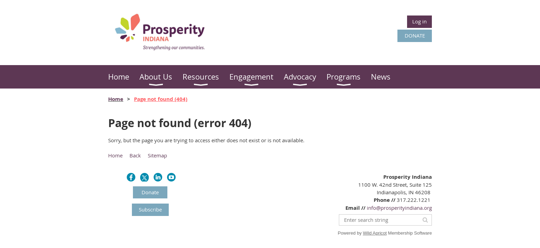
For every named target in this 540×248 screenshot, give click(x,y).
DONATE (415, 35)
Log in (419, 21)
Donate (150, 192)
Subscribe (150, 209)
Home (115, 99)
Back (135, 155)
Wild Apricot (375, 233)
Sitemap (157, 155)
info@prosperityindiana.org (399, 207)
